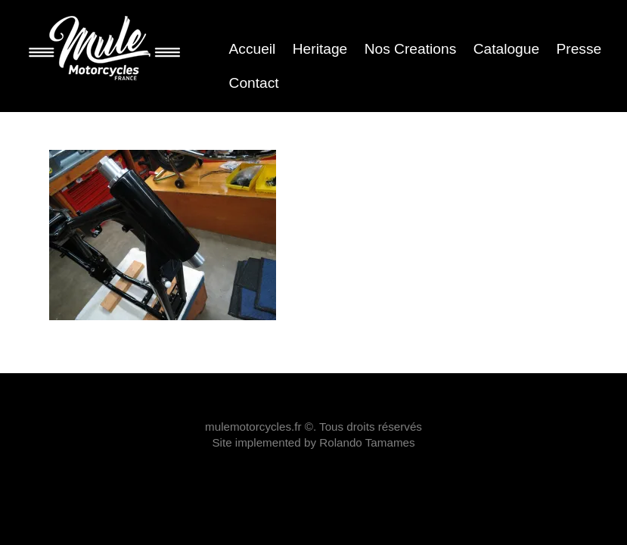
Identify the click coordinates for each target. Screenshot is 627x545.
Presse (578, 49)
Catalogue (506, 49)
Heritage (320, 49)
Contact (254, 83)
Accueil (252, 49)
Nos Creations (411, 49)
